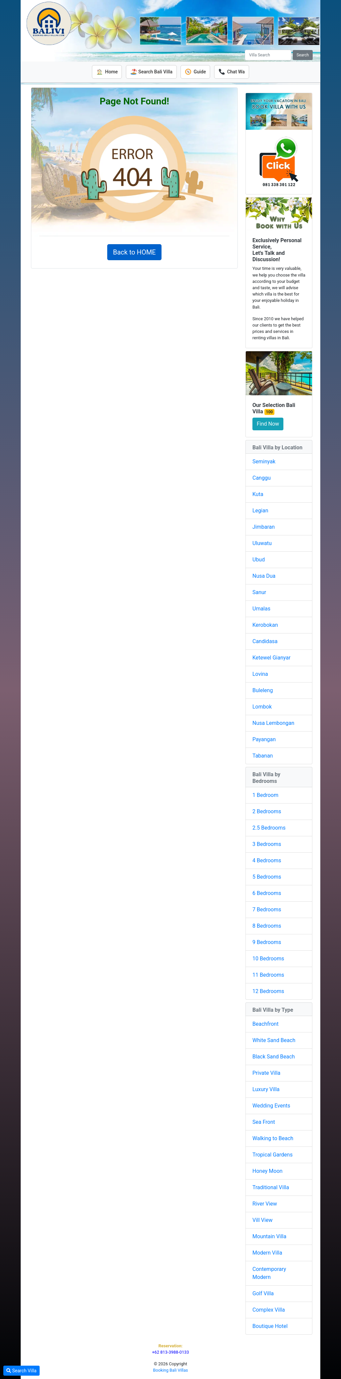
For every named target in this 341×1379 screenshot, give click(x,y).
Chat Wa (232, 71)
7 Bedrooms (266, 909)
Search (303, 55)
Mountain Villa (269, 1236)
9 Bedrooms (266, 942)
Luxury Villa (266, 1089)
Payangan (264, 739)
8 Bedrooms (266, 925)
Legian (260, 510)
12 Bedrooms (268, 991)
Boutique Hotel (270, 1326)
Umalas (261, 608)
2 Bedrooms (266, 811)
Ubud (258, 559)
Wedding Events (271, 1105)
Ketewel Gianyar (271, 657)
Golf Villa (263, 1293)
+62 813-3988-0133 (170, 1351)
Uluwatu (262, 543)
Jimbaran (263, 527)
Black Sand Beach (273, 1056)
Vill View (262, 1220)
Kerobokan (265, 625)
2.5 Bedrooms (268, 827)
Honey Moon (267, 1171)
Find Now (268, 424)
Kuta (257, 494)
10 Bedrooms (268, 958)
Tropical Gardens (272, 1154)
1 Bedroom (265, 795)
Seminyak (263, 461)
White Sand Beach (273, 1040)
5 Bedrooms (266, 876)
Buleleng (262, 690)
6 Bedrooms (266, 893)
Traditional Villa (270, 1187)
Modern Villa (267, 1252)
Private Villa (266, 1072)
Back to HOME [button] (134, 252)
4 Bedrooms (266, 860)
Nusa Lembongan (273, 723)
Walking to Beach (272, 1138)
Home (106, 71)
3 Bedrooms (266, 844)
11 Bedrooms (268, 974)
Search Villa (21, 1370)
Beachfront (265, 1023)
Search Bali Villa (151, 71)
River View (264, 1203)
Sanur (259, 592)
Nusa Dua (263, 576)
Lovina (260, 674)
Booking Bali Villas (170, 1370)
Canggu (261, 478)
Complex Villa (268, 1309)
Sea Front (263, 1121)
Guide (195, 71)
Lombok (262, 707)
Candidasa (265, 641)
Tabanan (262, 756)
